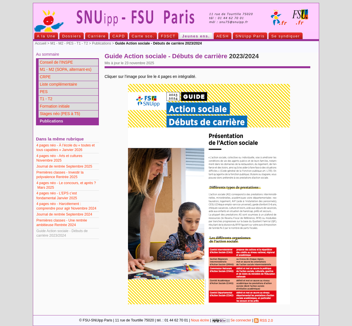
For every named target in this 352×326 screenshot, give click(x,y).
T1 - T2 (46, 99)
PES (44, 92)
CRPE (45, 77)
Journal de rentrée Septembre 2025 (64, 166)
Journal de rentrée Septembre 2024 (64, 214)
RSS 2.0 (263, 321)
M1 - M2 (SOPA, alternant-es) (65, 69)
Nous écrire (200, 321)
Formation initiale (55, 106)
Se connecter (240, 321)
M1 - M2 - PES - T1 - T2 (69, 43)
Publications (101, 43)
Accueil (40, 43)
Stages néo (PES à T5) (60, 114)
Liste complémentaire (58, 84)
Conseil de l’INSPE (56, 62)
